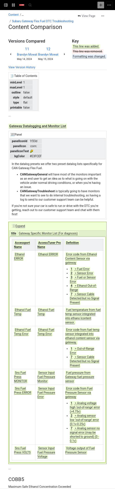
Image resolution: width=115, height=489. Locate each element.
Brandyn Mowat (27, 54)
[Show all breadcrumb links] (23, 15)
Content (13, 14)
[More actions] (103, 16)
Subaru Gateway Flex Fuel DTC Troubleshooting (42, 21)
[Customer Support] (21, 5)
